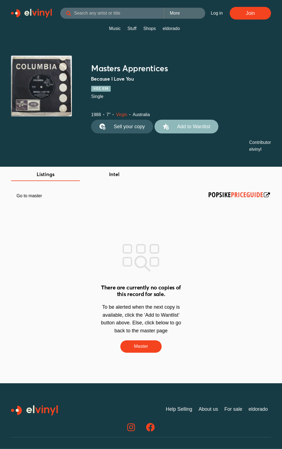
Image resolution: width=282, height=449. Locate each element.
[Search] (74, 13)
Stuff (132, 28)
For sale (233, 409)
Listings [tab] (46, 174)
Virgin (121, 114)
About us (208, 409)
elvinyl (255, 149)
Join (250, 13)
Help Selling (179, 409)
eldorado (171, 28)
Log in (217, 13)
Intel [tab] (114, 174)
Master (140, 346)
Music (115, 28)
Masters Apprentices (129, 69)
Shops (149, 28)
